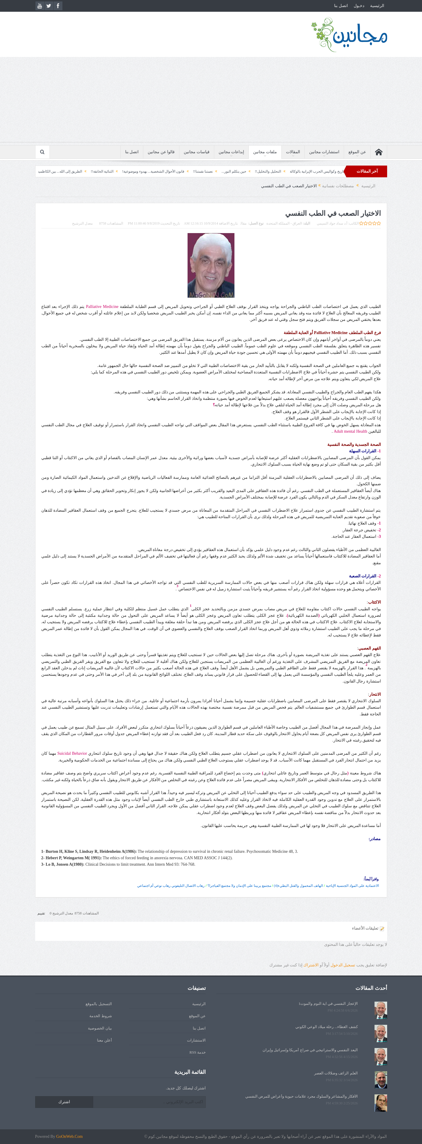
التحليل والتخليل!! (248, 171)
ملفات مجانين (265, 152)
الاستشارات (196, 1040)
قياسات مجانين (197, 152)
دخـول (359, 6)
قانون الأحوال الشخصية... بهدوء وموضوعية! (133, 171)
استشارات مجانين (324, 152)
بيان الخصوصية (100, 1028)
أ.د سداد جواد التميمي (332, 223)
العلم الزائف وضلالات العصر (336, 1073)
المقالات (293, 152)
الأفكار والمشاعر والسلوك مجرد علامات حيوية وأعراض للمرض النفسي (301, 1096)
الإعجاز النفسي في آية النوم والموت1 (328, 1003)
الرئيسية (377, 6)
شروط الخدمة (100, 1016)
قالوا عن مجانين (161, 152)
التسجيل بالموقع (99, 1004)
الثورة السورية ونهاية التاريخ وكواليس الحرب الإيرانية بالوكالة (313, 171)
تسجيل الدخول (343, 965)
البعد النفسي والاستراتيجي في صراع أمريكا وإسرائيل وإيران (310, 1050)
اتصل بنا (341, 6)
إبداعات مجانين (231, 152)
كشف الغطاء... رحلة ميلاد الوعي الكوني (326, 1027)
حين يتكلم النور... (213, 171)
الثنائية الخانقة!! (82, 171)
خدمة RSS (198, 1052)
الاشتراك (311, 965)
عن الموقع (357, 152)
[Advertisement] (211, 101)
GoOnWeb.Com (69, 1136)
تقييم (41, 913)
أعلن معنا (104, 1040)
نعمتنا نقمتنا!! (183, 171)
